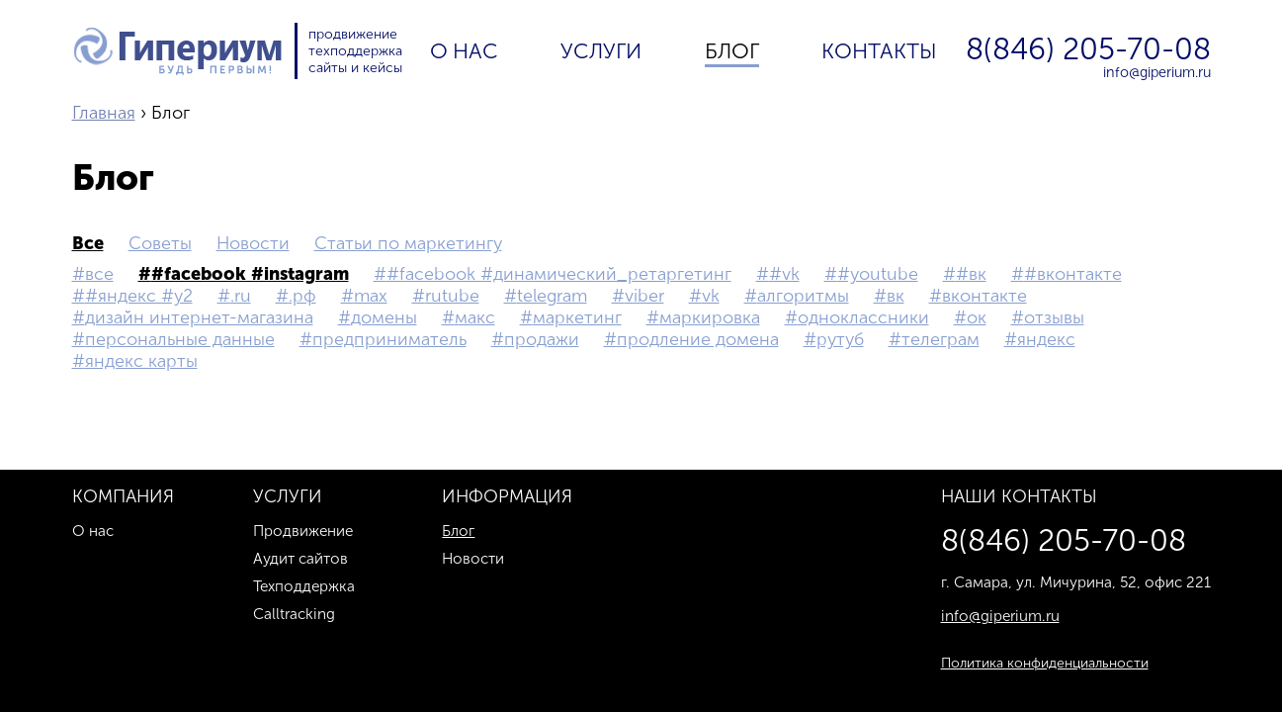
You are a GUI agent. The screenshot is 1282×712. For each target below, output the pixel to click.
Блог (732, 51)
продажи (541, 339)
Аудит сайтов (300, 559)
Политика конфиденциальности (1045, 663)
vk (711, 296)
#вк (971, 274)
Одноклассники (863, 317)
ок (976, 317)
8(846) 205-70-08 (1088, 50)
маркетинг (577, 317)
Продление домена (698, 339)
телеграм (940, 339)
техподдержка (355, 51)
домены (384, 317)
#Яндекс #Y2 (139, 296)
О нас (464, 51)
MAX (370, 296)
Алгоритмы (803, 296)
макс (475, 317)
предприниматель (389, 339)
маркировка (709, 317)
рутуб (840, 339)
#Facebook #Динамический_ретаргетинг (558, 274)
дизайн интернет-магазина (199, 317)
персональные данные (180, 339)
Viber (644, 296)
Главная (103, 113)
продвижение (352, 34)
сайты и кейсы (355, 67)
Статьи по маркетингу (408, 243)
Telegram (552, 296)
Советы (160, 243)
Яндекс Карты (141, 361)
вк (895, 296)
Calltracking (294, 614)
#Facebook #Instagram (250, 274)
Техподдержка (304, 586)
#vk (784, 274)
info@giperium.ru (1157, 72)
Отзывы (1054, 317)
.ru (240, 296)
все (88, 243)
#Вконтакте (1073, 274)
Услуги (600, 51)
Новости (253, 243)
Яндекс (1046, 339)
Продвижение (303, 531)
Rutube (452, 296)
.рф (302, 296)
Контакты (879, 51)
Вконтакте (984, 296)
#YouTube (877, 274)
